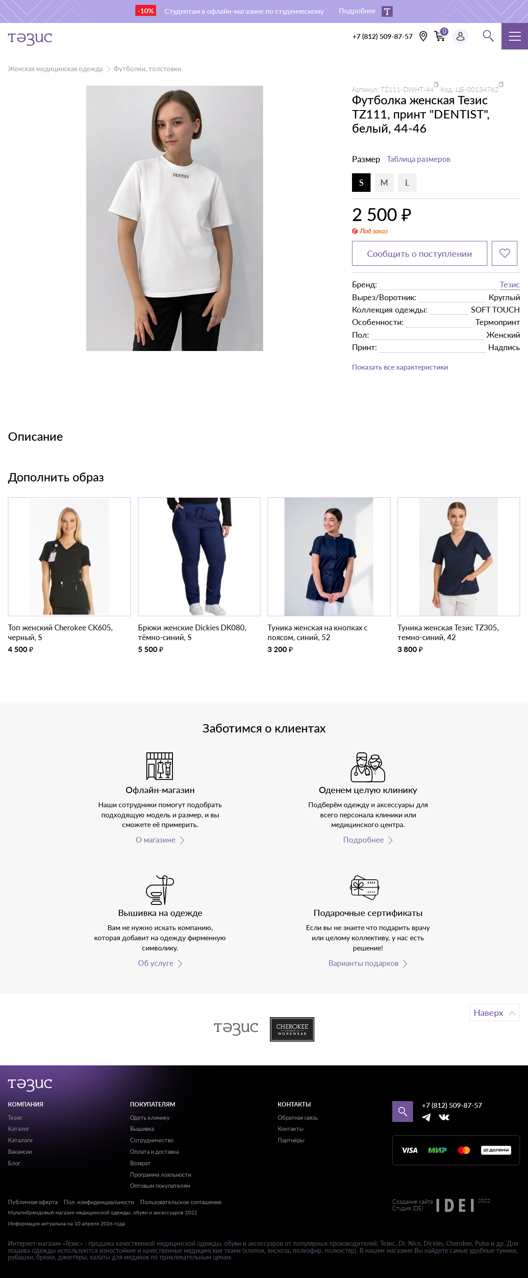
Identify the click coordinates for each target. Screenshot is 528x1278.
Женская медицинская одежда (55, 68)
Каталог (18, 1128)
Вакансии (20, 1151)
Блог (14, 1163)
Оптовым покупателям (160, 1185)
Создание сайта (412, 1202)
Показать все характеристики (400, 366)
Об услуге (155, 963)
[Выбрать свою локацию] (423, 36)
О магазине (156, 839)
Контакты (290, 1128)
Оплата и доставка (154, 1151)
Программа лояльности (160, 1174)
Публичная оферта (32, 1202)
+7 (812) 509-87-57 (382, 36)
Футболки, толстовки (147, 68)
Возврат (140, 1163)
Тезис (510, 284)
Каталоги (20, 1140)
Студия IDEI (407, 1209)
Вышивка (142, 1128)
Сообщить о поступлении (419, 253)
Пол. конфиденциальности (99, 1202)
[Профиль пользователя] (460, 36)
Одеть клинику (150, 1117)
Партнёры (291, 1140)
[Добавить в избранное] (504, 253)
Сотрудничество (151, 1140)
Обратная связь (298, 1117)
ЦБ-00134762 (477, 89)
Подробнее (363, 839)
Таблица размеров (418, 159)
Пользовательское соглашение (181, 1202)
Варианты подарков (363, 963)
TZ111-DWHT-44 (407, 89)
